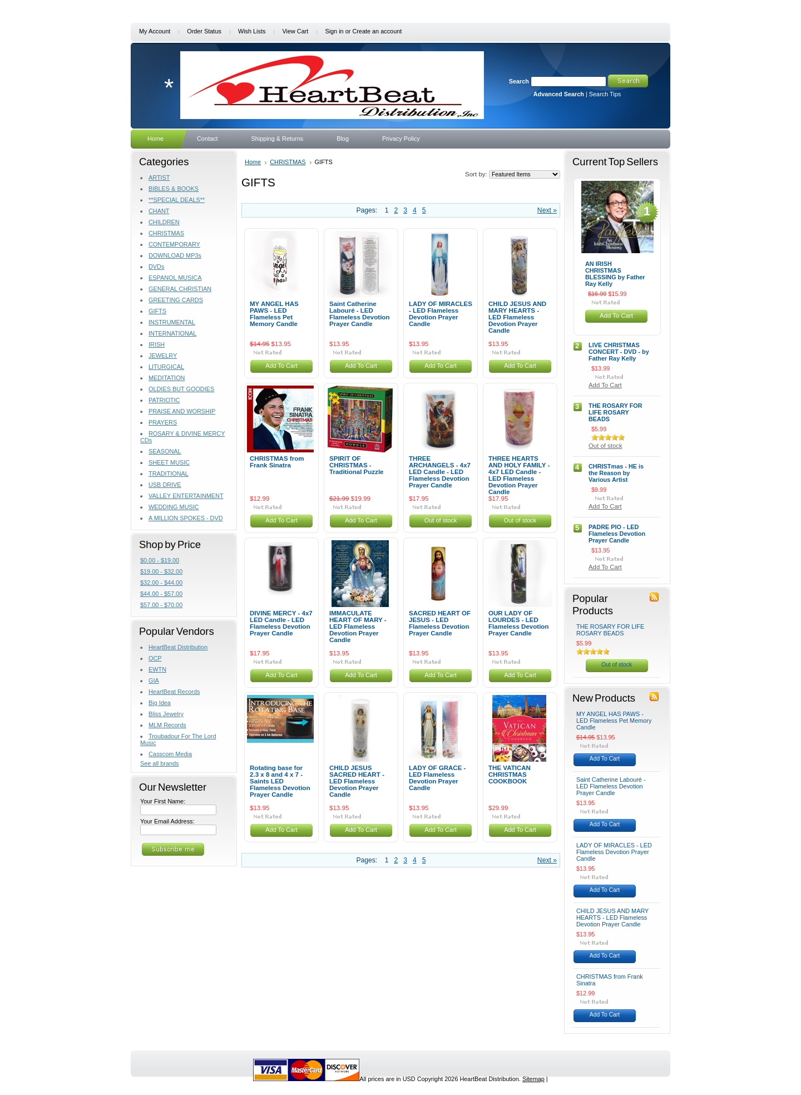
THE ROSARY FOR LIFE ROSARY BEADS (615, 412)
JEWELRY (163, 355)
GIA (154, 680)
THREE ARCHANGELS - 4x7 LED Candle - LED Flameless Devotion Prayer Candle (440, 472)
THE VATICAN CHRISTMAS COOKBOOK (509, 774)
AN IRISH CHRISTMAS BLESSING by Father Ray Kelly (615, 273)
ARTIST (159, 177)
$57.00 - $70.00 (161, 604)
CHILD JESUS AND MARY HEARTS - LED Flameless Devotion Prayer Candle (517, 317)
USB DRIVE (165, 484)
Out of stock (440, 520)
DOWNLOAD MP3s (175, 255)
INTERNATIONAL (172, 333)
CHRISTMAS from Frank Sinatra (277, 461)
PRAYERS (163, 422)
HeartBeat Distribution (178, 647)
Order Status (204, 31)
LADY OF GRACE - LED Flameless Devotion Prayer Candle (437, 777)
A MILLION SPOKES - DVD (186, 518)
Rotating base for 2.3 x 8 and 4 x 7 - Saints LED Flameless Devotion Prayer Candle (280, 781)
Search (519, 81)
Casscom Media (170, 754)
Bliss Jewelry (166, 714)
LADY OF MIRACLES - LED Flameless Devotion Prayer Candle (440, 313)
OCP (155, 658)
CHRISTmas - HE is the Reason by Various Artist (616, 473)
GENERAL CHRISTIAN (180, 288)
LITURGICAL (166, 366)
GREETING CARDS (176, 300)
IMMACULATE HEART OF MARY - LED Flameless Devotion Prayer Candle (358, 626)
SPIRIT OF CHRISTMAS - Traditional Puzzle (356, 465)
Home (253, 162)
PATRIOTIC (164, 400)
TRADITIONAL (169, 473)
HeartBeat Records (174, 691)
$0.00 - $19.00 (159, 560)
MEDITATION (167, 377)
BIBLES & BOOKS (174, 188)
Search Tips (605, 94)
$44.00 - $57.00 (161, 593)
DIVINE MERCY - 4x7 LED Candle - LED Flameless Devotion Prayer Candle (281, 623)
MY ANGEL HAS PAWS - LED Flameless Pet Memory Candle (274, 313)
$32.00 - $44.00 (161, 582)
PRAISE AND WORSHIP (182, 411)
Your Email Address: (167, 821)
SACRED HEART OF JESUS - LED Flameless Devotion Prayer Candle (440, 623)
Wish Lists (252, 31)
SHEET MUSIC (169, 462)
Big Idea (160, 702)
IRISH (157, 344)
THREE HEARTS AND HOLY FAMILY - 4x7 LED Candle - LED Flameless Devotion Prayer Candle (519, 475)
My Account (154, 31)
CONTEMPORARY (174, 244)
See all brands (159, 763)
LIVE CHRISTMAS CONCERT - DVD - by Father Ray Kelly (619, 352)
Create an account (377, 31)
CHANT (159, 211)
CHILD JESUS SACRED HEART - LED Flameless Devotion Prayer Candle (356, 781)
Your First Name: (162, 801)
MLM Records (167, 725)
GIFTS (157, 311)
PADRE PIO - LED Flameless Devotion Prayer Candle (617, 534)
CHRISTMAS (166, 233)
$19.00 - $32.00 (161, 571)
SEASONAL (165, 451)
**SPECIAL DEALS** (177, 199)
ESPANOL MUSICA (175, 277)
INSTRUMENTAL (172, 322)
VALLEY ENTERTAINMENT (186, 495)
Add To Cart (281, 365)
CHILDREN (164, 222)
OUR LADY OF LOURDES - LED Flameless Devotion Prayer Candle (518, 623)
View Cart (295, 31)
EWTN (157, 669)
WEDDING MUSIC (174, 507)
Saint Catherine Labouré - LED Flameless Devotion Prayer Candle (359, 313)
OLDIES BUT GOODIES (181, 389)
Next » (547, 210)
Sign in (334, 31)
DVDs (156, 266)
